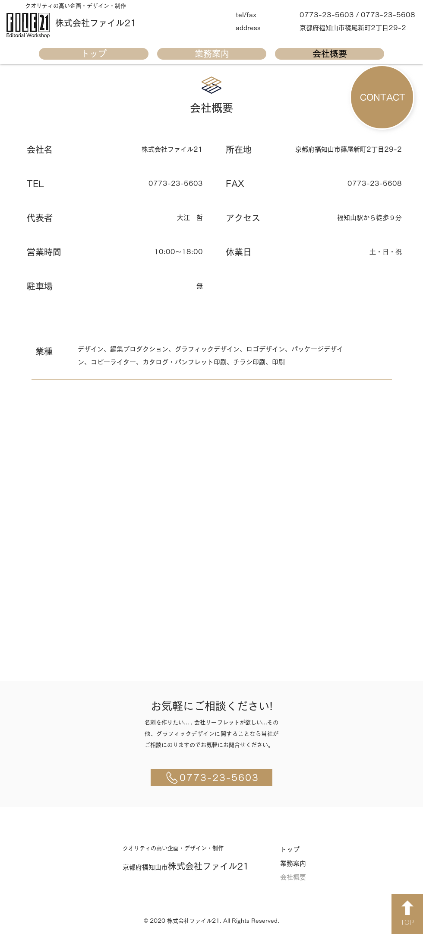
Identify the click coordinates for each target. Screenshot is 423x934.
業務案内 (293, 863)
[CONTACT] (382, 97)
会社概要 (293, 877)
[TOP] (407, 914)
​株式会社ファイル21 (95, 23)
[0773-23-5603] (211, 777)
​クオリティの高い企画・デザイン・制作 (75, 6)
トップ (290, 849)
